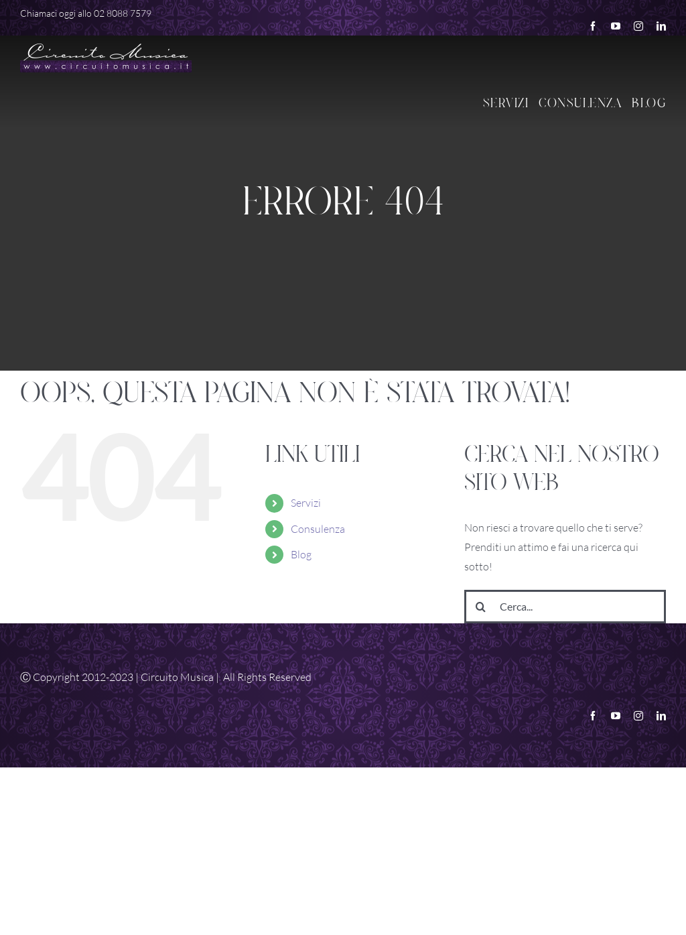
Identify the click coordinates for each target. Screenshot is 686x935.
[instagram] (638, 26)
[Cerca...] (565, 606)
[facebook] (593, 26)
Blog (301, 554)
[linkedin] (661, 26)
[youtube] (615, 26)
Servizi (306, 502)
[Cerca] (481, 606)
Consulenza (318, 529)
